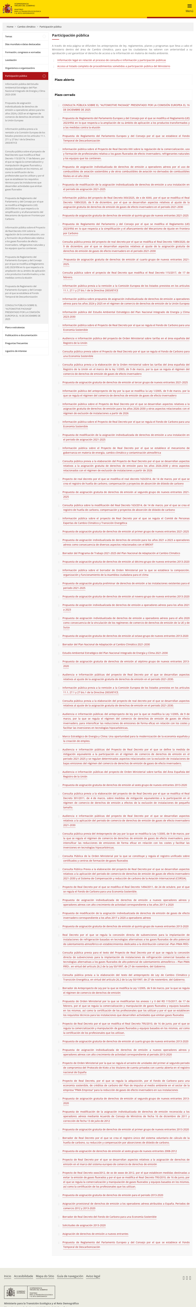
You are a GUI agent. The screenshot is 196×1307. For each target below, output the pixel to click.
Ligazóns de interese (16, 351)
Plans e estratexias (15, 327)
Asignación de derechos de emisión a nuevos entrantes (95, 1233)
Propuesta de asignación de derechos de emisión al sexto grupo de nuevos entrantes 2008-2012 (119, 1151)
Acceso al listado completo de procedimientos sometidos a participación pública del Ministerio (113, 66)
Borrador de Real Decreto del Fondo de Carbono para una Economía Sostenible (109, 1216)
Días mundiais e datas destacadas (22, 44)
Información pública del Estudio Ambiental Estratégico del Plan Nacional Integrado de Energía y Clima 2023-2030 (25, 89)
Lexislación (11, 60)
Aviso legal (93, 1276)
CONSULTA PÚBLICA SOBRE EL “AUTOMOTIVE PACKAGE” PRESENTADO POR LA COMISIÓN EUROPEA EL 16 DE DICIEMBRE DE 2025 (22, 312)
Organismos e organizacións (20, 68)
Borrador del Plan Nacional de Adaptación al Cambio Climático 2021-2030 (106, 644)
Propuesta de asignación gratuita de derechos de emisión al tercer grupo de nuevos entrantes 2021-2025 (125, 382)
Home (10, 26)
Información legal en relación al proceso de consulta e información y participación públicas (111, 60)
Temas (8, 36)
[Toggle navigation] (188, 8)
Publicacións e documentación (21, 335)
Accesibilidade (23, 1276)
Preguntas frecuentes (16, 343)
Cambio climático (26, 26)
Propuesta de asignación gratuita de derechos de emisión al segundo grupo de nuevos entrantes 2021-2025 (126, 494)
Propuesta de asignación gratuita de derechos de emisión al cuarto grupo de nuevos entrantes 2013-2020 (125, 1041)
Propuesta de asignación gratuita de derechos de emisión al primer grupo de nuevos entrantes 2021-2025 (125, 531)
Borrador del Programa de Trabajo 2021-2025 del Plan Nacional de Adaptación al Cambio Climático (121, 553)
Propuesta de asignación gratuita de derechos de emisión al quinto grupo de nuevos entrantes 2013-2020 (125, 926)
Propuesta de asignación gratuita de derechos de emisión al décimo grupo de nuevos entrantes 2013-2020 (125, 561)
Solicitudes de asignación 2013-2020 (84, 1225)
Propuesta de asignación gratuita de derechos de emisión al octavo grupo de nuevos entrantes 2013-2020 (125, 636)
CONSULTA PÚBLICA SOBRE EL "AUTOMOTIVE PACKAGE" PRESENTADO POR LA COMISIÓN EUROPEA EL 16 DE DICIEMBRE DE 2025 (126, 107)
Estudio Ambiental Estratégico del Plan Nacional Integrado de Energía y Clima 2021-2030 (115, 653)
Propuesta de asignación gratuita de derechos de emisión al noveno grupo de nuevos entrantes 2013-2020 (125, 596)
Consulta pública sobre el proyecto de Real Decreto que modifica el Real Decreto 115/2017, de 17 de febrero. (126, 275)
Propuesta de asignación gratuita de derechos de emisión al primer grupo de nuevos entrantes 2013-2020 (125, 1129)
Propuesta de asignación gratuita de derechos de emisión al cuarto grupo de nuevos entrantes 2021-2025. (126, 262)
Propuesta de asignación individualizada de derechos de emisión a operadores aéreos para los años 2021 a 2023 (126, 607)
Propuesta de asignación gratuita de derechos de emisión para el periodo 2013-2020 (112, 1195)
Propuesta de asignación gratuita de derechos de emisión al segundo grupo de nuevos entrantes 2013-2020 (126, 1101)
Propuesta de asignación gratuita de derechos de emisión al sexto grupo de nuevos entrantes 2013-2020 (124, 785)
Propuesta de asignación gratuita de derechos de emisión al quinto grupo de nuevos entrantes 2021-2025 (125, 215)
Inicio (7, 1276)
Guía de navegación (70, 1276)
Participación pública (50, 26)
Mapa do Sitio (45, 1276)
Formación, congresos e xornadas (23, 52)
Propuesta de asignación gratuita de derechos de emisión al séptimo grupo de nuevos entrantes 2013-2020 (126, 664)
